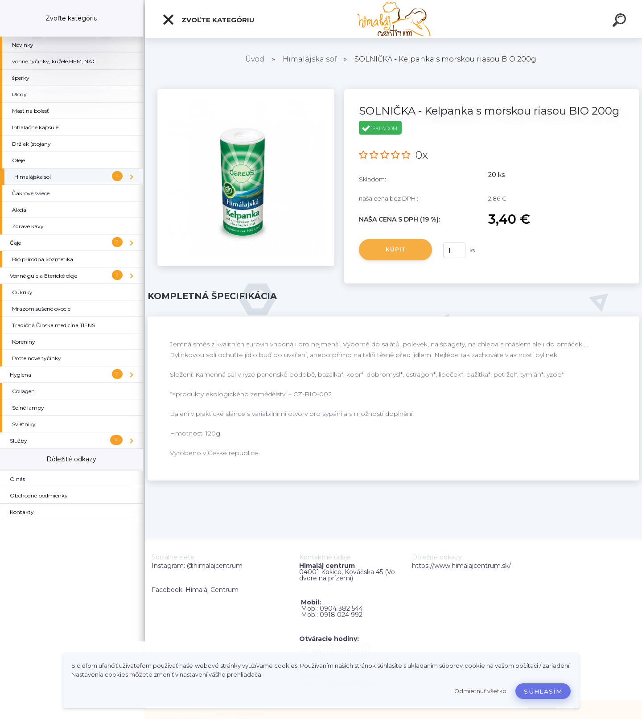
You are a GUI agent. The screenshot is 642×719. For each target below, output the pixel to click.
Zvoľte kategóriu (208, 19)
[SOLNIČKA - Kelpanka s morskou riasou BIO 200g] (245, 92)
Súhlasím (543, 691)
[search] (621, 21)
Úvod (254, 59)
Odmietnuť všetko (480, 691)
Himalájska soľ (309, 59)
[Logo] (393, 19)
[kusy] (454, 250)
